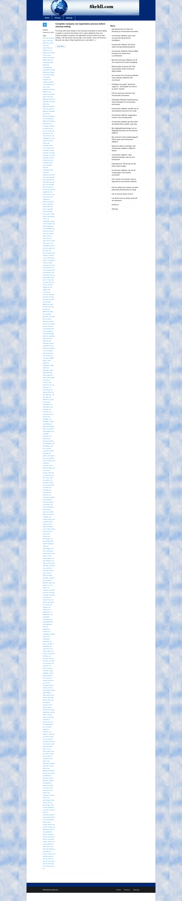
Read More (60, 46)
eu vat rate (49, 131)
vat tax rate (50, 695)
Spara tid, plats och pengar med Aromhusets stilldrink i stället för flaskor (123, 148)
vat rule (51, 658)
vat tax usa (50, 717)
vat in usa (46, 477)
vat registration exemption (47, 617)
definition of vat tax (49, 89)
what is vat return (48, 834)
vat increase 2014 (48, 485)
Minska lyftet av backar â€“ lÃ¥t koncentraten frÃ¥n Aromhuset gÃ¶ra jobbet (123, 69)
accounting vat (47, 48)
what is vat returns (48, 836)
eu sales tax (46, 128)
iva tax (52, 245)
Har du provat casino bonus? (122, 194)
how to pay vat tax (48, 214)
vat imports (50, 455)
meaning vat (47, 265)
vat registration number (46, 629)
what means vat (48, 846)
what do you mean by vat (48, 739)
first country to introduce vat (48, 172)
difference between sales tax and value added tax (49, 101)
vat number (46, 504)
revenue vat (46, 292)
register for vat (47, 287)
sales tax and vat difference (48, 309)
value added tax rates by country (49, 380)
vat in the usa (49, 475)
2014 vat (45, 38)
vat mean (46, 487)
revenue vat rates (48, 297)
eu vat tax (50, 140)
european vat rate (48, 150)
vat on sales (46, 529)
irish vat (45, 231)
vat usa (50, 722)
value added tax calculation (47, 363)
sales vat (45, 321)
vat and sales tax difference (48, 397)
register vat (46, 289)
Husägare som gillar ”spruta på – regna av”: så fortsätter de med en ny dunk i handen (124, 86)
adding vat (46, 52)
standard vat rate (48, 343)
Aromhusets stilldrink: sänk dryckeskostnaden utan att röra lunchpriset (123, 157)
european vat (50, 148)
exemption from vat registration (47, 167)
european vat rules (49, 155)
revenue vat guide (48, 294)
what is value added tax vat (48, 807)
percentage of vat (48, 277)
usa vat (45, 355)
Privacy (58, 18)
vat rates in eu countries (47, 587)
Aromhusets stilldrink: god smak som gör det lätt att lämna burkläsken (123, 38)
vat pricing (46, 553)
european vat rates (49, 153)
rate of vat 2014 (48, 285)
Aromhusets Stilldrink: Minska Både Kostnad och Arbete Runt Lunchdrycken (125, 53)
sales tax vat (47, 316)
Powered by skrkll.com (50, 890)
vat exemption (47, 443)
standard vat (47, 341)
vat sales (48, 663)
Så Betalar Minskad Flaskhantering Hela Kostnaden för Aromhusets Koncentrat (125, 102)
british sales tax (48, 60)
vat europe (50, 429)
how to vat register (48, 216)
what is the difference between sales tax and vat (49, 763)
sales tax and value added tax (48, 302)
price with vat (50, 282)
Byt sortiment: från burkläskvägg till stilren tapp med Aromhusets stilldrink (125, 139)
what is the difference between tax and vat (49, 771)
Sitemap (69, 18)
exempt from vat (48, 160)
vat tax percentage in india (49, 692)
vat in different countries (49, 463)
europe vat (46, 143)
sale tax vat (46, 299)
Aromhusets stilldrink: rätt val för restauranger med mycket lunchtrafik (124, 172)
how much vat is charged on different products (48, 199)
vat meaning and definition (47, 492)
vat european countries (48, 434)
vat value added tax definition (47, 729)
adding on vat (47, 50)
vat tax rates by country (48, 702)
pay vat (52, 275)
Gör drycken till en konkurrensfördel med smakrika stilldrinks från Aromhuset (125, 77)
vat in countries (47, 460)
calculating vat (47, 67)
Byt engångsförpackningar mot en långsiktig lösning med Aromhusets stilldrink (125, 130)
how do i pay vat (48, 187)
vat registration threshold (46, 639)
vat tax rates (47, 700)
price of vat (46, 280)
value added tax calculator (48, 368)
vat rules (45, 661)
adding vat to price (48, 57)
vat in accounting (48, 458)
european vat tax (48, 158)
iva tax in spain (47, 248)
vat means (50, 502)
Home (47, 18)
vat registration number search (49, 634)
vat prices (50, 551)
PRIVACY (115, 205)
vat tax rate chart (48, 697)
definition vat (47, 92)
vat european (47, 431)
